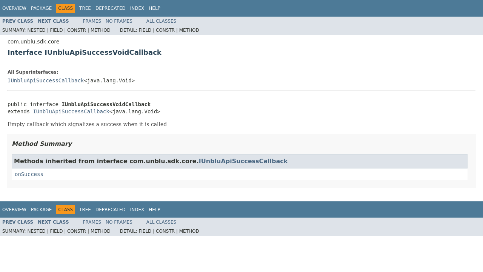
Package (41, 8)
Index (137, 8)
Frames (92, 21)
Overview (14, 8)
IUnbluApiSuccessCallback (46, 80)
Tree (85, 8)
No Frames (119, 21)
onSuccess (29, 174)
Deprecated (110, 8)
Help (154, 8)
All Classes (161, 21)
